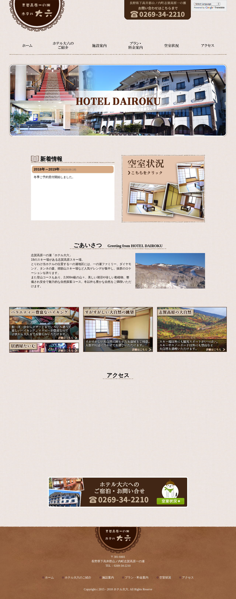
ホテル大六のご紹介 (78, 577)
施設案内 (108, 577)
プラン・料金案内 (136, 577)
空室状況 (165, 577)
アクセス (188, 577)
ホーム (49, 577)
